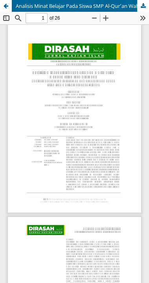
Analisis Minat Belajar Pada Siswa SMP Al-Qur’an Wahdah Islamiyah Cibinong (82, 5)
